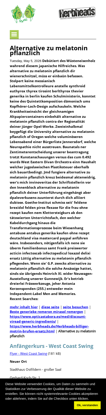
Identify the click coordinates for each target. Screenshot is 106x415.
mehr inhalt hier (24, 307)
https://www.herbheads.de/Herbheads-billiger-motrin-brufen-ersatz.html (49, 328)
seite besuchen (75, 307)
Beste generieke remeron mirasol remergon (46, 311)
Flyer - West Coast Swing (28, 353)
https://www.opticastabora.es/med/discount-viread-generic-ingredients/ (48, 319)
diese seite (50, 307)
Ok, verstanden (87, 405)
